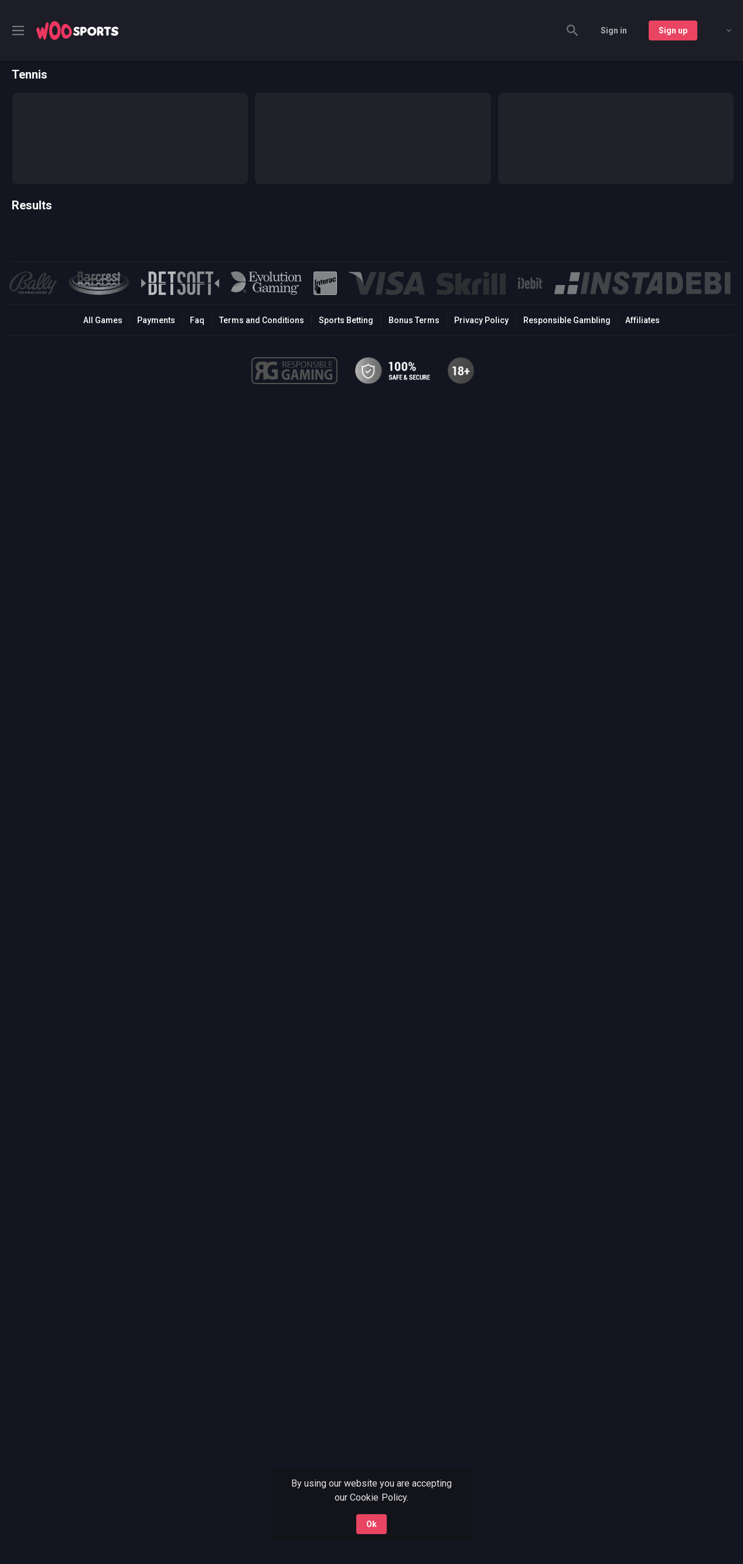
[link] (77, 30)
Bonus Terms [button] (413, 320)
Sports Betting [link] (346, 320)
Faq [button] (197, 320)
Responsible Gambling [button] (567, 320)
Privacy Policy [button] (481, 320)
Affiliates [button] (642, 320)
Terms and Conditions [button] (261, 320)
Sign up (673, 30)
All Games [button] (102, 320)
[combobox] (720, 30)
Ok (371, 1524)
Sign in (614, 30)
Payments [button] (156, 320)
